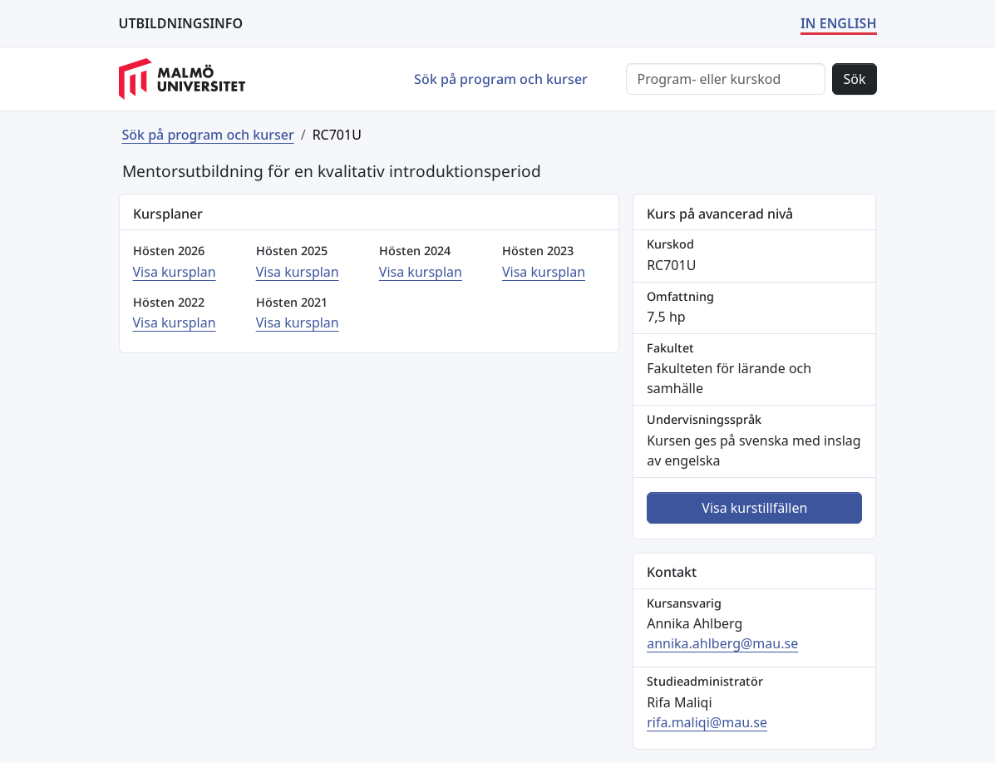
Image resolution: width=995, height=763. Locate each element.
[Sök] (725, 79)
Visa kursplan (174, 272)
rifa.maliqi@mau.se (707, 722)
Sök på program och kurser (501, 79)
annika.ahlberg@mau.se (722, 643)
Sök (854, 79)
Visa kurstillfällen (754, 508)
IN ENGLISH (838, 23)
